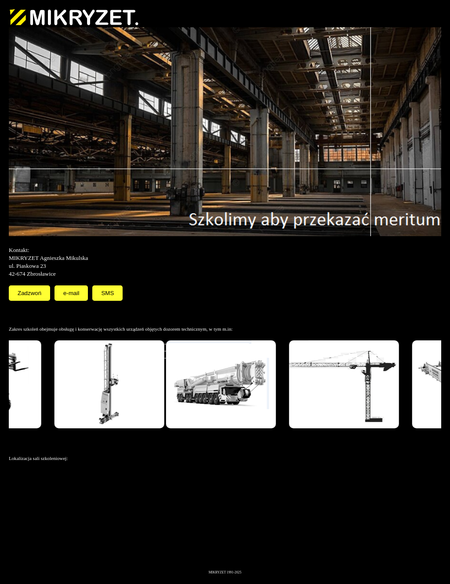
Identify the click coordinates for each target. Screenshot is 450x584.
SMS (107, 293)
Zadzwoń (29, 293)
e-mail (71, 293)
